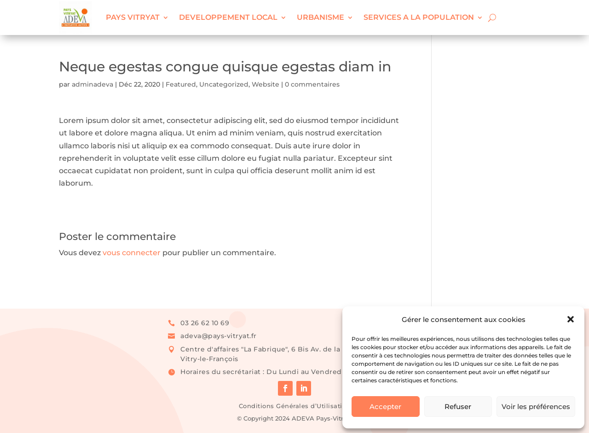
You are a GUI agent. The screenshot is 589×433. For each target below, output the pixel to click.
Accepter (385, 406)
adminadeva (92, 84)
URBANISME (320, 17)
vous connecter (132, 252)
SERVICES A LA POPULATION (419, 17)
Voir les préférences (536, 406)
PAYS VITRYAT (133, 17)
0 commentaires (312, 84)
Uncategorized (223, 84)
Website (265, 84)
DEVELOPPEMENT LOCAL (228, 17)
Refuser (458, 406)
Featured (181, 84)
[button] (570, 319)
